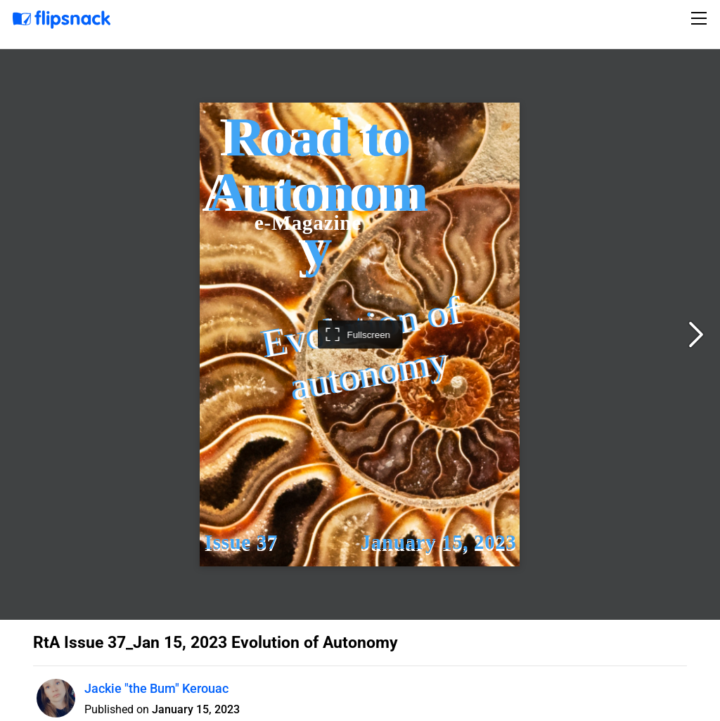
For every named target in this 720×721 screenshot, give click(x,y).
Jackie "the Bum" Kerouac (156, 688)
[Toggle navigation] (701, 18)
